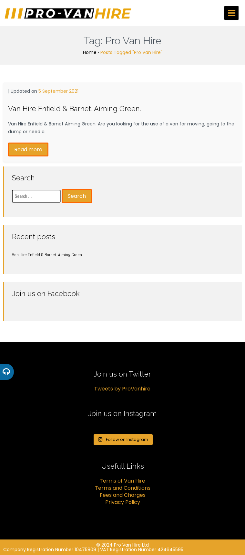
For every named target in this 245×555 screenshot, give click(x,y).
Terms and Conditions (122, 488)
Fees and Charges (123, 495)
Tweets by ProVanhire (122, 388)
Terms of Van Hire (122, 481)
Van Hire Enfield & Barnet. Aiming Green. (74, 108)
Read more (28, 149)
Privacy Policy (122, 502)
